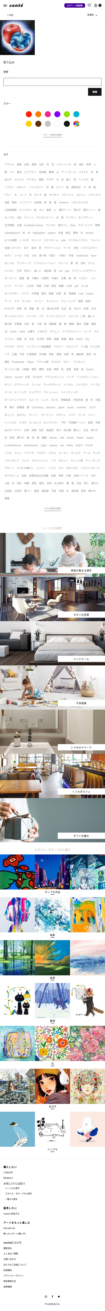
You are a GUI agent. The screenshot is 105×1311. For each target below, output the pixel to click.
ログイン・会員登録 (75, 5)
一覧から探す (11, 1199)
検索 (94, 91)
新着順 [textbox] (90, 14)
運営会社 (7, 1248)
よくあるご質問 (10, 1253)
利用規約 (7, 1270)
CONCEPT (8, 1172)
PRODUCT (8, 1178)
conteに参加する (11, 1213)
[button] (52, 135)
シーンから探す (12, 1188)
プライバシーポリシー (13, 1275)
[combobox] (92, 14)
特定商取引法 (9, 1281)
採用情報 (7, 1286)
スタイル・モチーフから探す (18, 1193)
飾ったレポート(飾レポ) (14, 1233)
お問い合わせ (9, 1259)
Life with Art (9, 1228)
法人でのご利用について (14, 1264)
